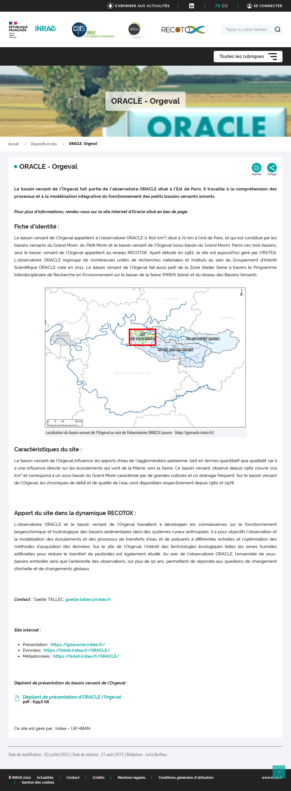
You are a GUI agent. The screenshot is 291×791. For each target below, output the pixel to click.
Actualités (45, 778)
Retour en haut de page (281, 774)
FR (217, 6)
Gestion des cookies (38, 782)
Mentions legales (132, 778)
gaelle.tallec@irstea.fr (88, 599)
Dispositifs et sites (44, 144)
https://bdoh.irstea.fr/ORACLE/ (77, 650)
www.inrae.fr (272, 778)
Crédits (99, 778)
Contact (73, 778)
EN (225, 6)
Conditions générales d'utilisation (186, 778)
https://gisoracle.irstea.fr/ (78, 644)
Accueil (14, 144)
